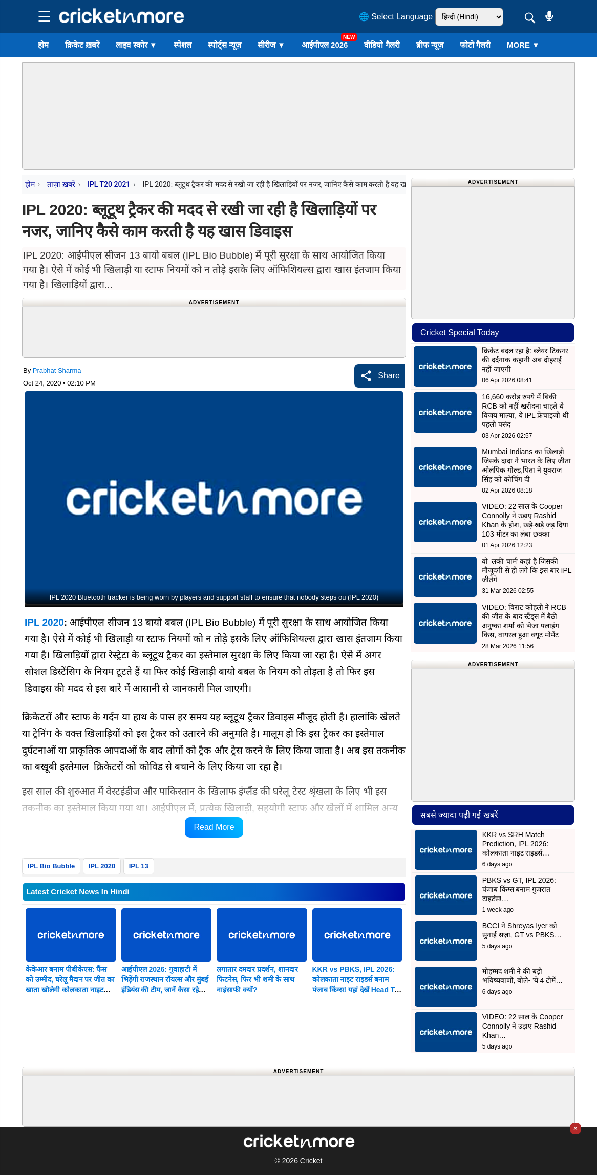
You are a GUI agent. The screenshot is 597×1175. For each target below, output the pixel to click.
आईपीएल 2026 (325, 44)
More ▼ (523, 44)
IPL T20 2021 (109, 184)
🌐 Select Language (396, 16)
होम (43, 44)
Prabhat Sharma (57, 370)
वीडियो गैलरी (381, 44)
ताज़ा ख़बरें (61, 184)
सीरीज (271, 44)
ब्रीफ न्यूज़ (429, 44)
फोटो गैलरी (475, 44)
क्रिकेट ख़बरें (82, 44)
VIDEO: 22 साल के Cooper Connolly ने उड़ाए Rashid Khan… (522, 1026)
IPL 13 (138, 866)
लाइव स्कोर (136, 44)
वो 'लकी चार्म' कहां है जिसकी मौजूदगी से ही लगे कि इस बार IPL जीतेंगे (526, 570)
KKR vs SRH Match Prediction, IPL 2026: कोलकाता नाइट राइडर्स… (516, 843)
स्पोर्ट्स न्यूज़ (224, 44)
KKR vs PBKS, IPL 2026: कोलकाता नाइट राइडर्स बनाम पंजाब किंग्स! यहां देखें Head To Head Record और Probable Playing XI (356, 989)
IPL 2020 (44, 622)
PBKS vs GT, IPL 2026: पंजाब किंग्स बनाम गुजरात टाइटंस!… (519, 889)
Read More (214, 827)
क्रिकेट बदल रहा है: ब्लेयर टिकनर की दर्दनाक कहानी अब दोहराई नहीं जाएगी (525, 360)
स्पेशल (182, 44)
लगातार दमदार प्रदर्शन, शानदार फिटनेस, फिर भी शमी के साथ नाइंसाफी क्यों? (257, 979)
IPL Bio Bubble (51, 866)
